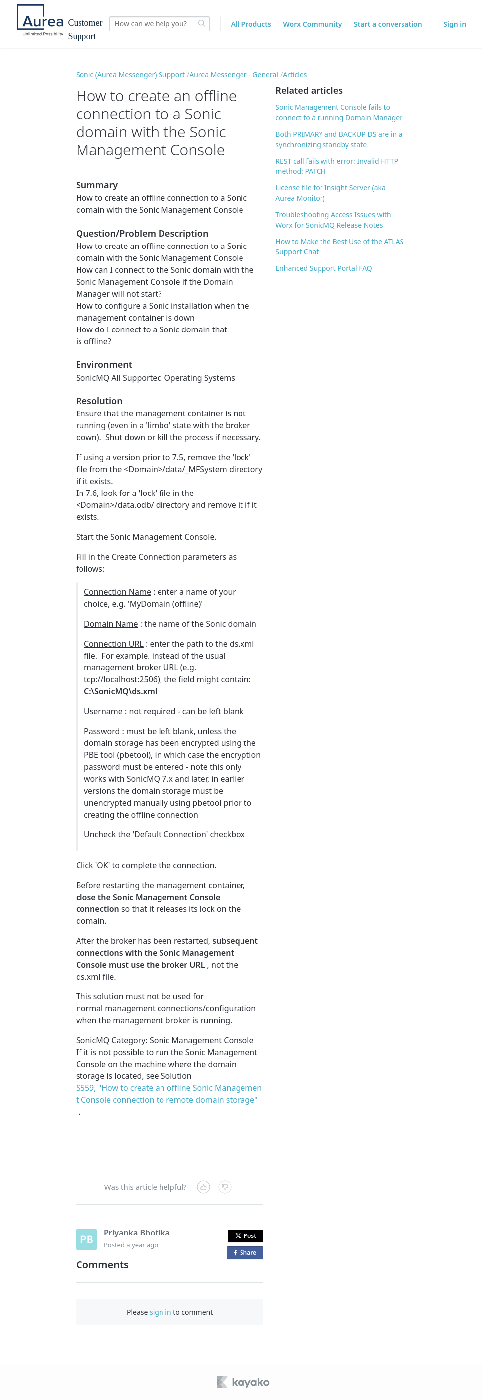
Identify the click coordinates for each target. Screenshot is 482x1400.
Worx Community (312, 24)
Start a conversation (388, 24)
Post (246, 1236)
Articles (295, 74)
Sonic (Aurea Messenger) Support (130, 74)
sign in (160, 1312)
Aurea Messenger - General (233, 74)
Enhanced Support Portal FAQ (323, 268)
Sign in (454, 24)
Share (247, 1253)
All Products (251, 24)
